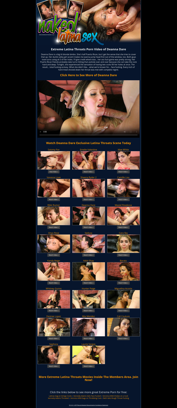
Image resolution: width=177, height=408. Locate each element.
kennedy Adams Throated (58, 398)
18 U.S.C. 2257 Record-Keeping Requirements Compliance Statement (88, 405)
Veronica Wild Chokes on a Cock (115, 396)
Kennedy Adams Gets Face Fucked (87, 396)
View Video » (53, 172)
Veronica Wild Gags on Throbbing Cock (85, 398)
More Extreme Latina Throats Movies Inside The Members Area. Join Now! (88, 378)
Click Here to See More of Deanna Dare (88, 75)
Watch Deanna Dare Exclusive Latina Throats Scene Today (88, 143)
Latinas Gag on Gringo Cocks (60, 396)
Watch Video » (88, 172)
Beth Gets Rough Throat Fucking (116, 398)
